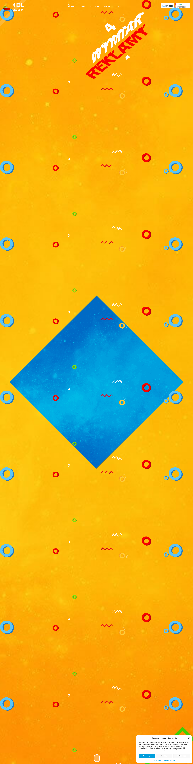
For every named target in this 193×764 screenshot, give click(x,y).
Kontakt (119, 6)
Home (73, 6)
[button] (189, 738)
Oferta (107, 6)
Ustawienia (181, 756)
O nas (83, 6)
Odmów (164, 756)
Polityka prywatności (169, 760)
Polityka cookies (158, 760)
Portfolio (94, 6)
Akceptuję (146, 756)
